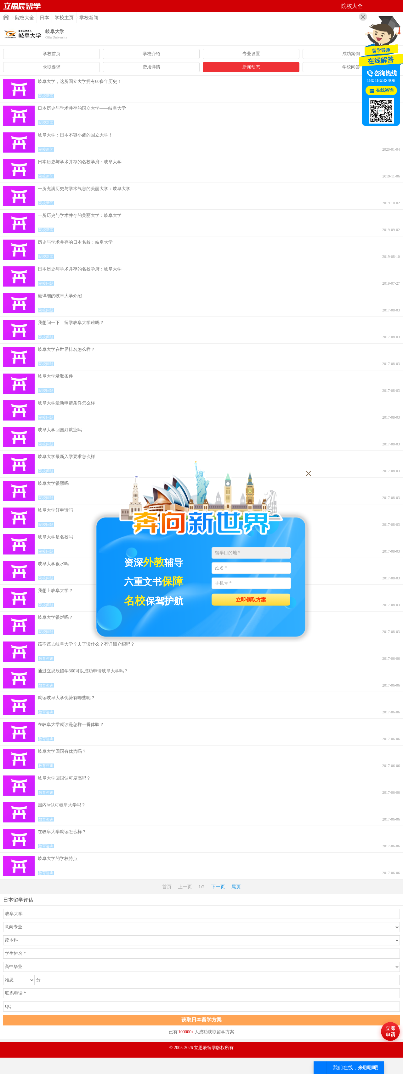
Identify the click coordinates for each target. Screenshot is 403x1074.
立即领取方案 (251, 600)
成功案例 (351, 53)
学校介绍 (151, 53)
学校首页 (51, 53)
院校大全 (24, 17)
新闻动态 (251, 67)
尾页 (236, 886)
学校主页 (64, 17)
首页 (22, 6)
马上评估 (390, 1031)
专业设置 (251, 53)
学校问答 (351, 67)
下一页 (218, 886)
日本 (44, 17)
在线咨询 (385, 90)
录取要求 (51, 67)
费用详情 (151, 67)
